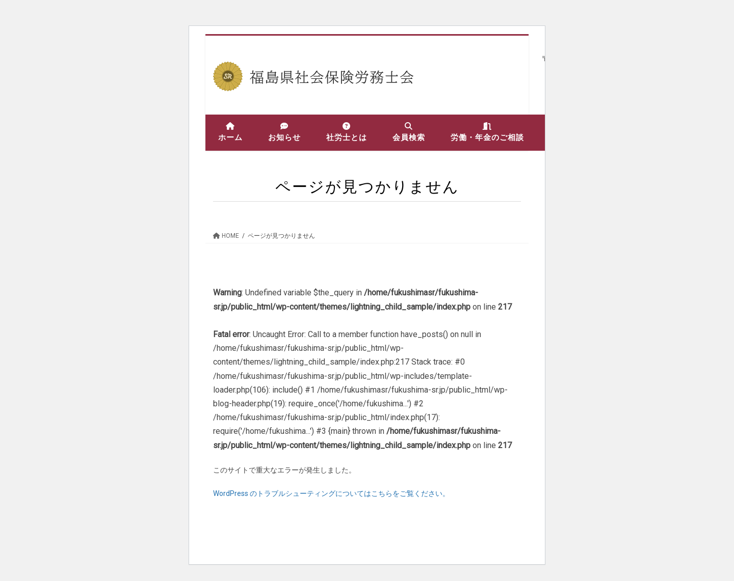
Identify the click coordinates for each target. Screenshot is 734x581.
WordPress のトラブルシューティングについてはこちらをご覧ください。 (331, 493)
